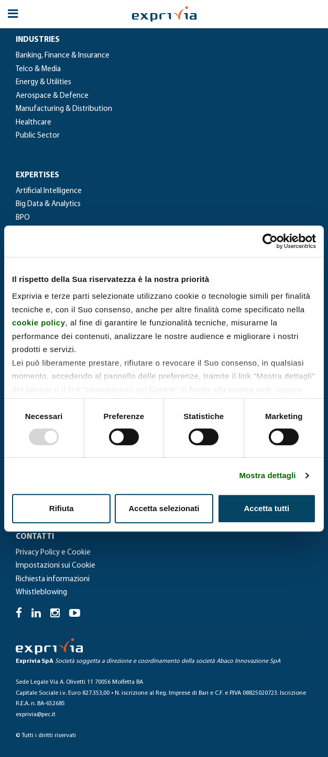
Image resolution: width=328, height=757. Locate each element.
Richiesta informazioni (53, 579)
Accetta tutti (266, 508)
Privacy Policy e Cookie (53, 553)
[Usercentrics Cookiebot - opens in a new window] (270, 241)
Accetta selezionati (163, 508)
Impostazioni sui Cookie (55, 566)
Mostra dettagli (267, 475)
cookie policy (38, 322)
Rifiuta (61, 508)
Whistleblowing (41, 592)
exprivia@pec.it (36, 714)
